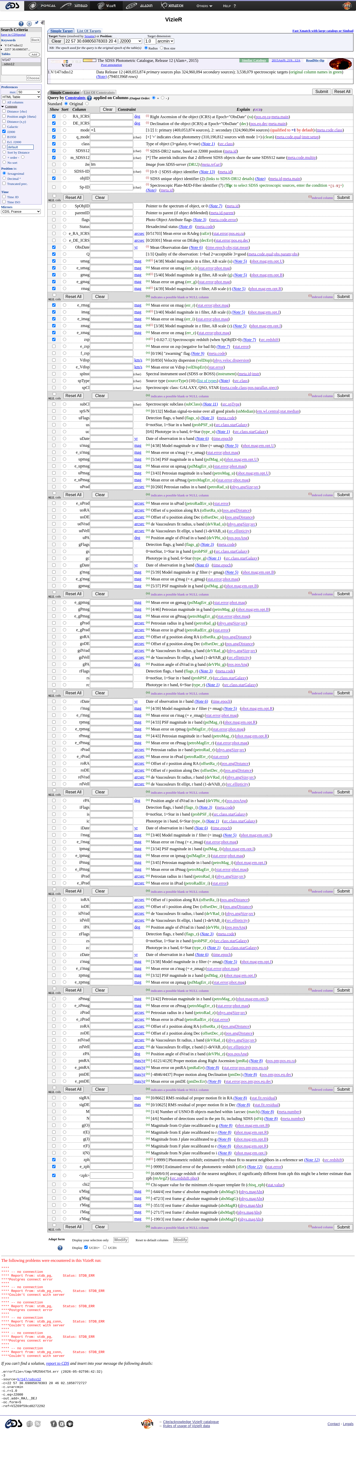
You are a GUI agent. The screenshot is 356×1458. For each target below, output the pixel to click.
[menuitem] (12, 6)
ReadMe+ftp (315, 60)
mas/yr (139, 1060)
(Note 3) (199, 220)
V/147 (21, 60)
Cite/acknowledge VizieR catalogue (191, 1448)
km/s (138, 360)
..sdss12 (21, 64)
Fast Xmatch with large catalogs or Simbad (322, 31)
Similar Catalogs (254, 60)
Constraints (78, 98)
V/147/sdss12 (29, 1399)
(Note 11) (210, 404)
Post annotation (111, 65)
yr (136, 247)
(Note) (101, 76)
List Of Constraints (99, 92)
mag (137, 261)
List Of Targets (89, 31)
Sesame (90, 36)
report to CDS (57, 1382)
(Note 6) (196, 248)
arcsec (139, 233)
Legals (348, 1450)
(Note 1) (208, 144)
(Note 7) (215, 206)
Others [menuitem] (202, 6)
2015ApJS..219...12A (286, 60)
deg (137, 116)
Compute (11, 106)
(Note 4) (185, 226)
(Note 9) (197, 354)
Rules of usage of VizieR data (186, 1452)
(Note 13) (207, 172)
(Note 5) (240, 261)
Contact (333, 1450)
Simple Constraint (64, 92)
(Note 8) (256, 1061)
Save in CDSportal (13, 34)
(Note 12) (312, 1160)
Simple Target (61, 31)
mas (137, 1098)
